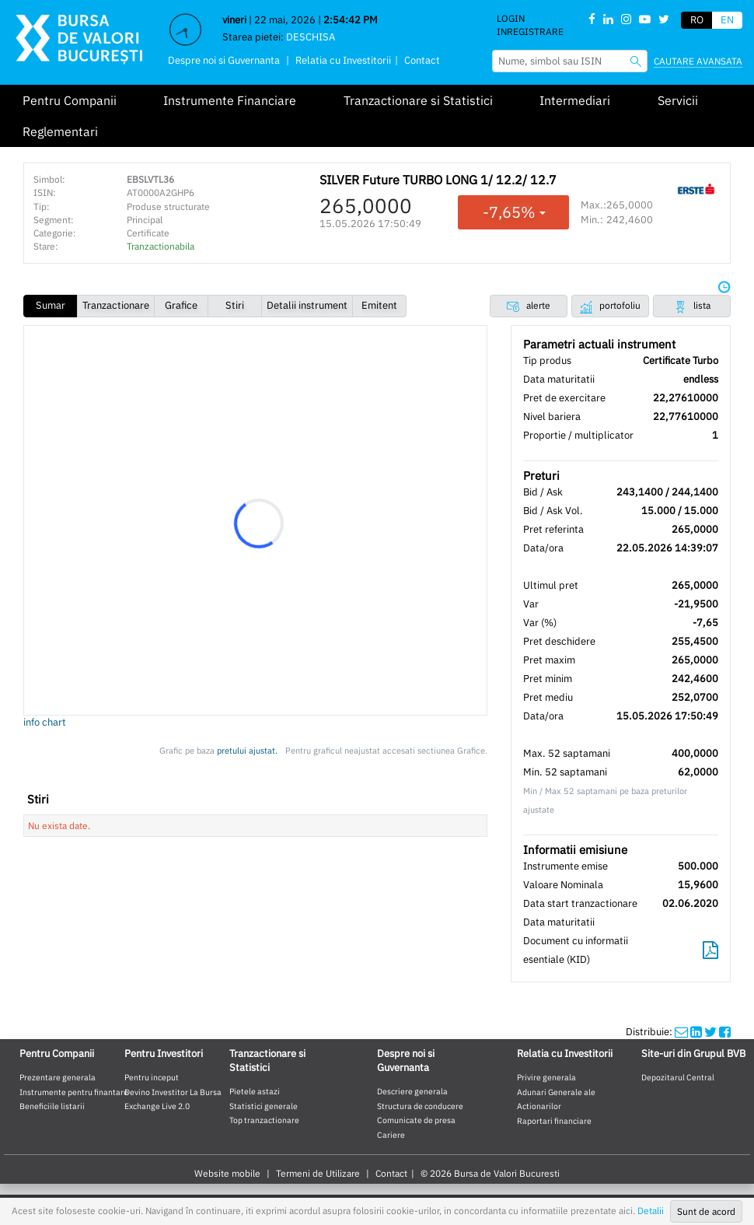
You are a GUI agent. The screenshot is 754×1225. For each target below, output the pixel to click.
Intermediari (574, 100)
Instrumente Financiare (229, 100)
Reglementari (60, 131)
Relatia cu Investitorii (343, 60)
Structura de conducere (420, 1106)
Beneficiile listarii (52, 1106)
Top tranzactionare (264, 1120)
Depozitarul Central (677, 1077)
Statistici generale (263, 1106)
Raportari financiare (554, 1120)
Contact (422, 60)
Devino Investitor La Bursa (173, 1092)
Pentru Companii (70, 100)
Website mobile (227, 1173)
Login (511, 18)
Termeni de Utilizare (318, 1173)
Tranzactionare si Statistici (418, 100)
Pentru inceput (151, 1077)
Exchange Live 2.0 (157, 1106)
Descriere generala (412, 1091)
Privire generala (546, 1077)
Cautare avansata (698, 61)
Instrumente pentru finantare (73, 1092)
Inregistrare (530, 31)
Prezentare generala (57, 1077)
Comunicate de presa (416, 1120)
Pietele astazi (254, 1091)
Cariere (391, 1134)
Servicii (678, 100)
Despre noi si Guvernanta (224, 60)
